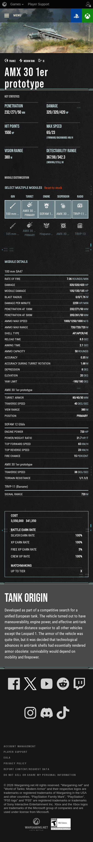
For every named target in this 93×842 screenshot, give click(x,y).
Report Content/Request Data (26, 769)
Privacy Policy (15, 763)
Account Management (20, 746)
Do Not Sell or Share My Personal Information (40, 775)
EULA (7, 757)
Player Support (15, 751)
